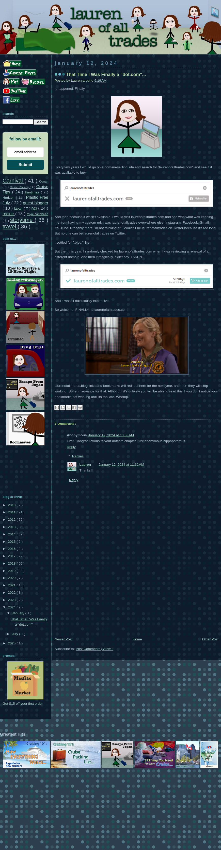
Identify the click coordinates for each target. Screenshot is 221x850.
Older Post (210, 639)
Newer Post (63, 639)
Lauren (85, 464)
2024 (12, 607)
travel (10, 226)
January (18, 613)
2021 (12, 585)
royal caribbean (37, 214)
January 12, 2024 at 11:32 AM (121, 464)
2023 (12, 600)
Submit (25, 164)
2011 (12, 512)
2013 (12, 527)
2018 (12, 563)
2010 (12, 505)
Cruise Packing (20, 187)
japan (19, 208)
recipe (9, 213)
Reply (71, 447)
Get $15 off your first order (23, 704)
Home (137, 639)
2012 (12, 519)
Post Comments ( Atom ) (94, 649)
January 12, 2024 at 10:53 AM (111, 435)
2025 (12, 643)
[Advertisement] (136, 598)
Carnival (13, 180)
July (15, 634)
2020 (12, 578)
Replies (78, 456)
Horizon (9, 198)
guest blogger (35, 203)
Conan (43, 181)
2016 (12, 549)
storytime (22, 220)
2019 (12, 571)
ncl (34, 208)
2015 (12, 542)
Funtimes (33, 192)
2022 (12, 592)
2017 (12, 556)
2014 (12, 534)
